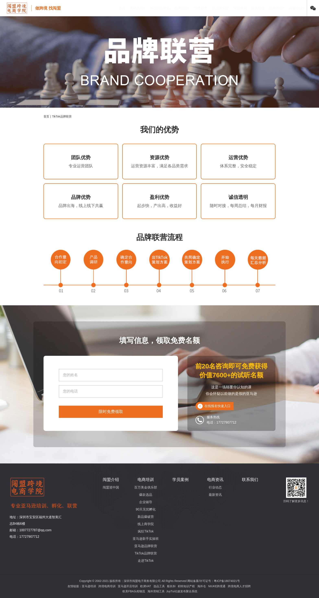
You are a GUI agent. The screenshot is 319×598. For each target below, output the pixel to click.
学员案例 (220, 8)
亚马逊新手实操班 (146, 538)
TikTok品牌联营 (145, 553)
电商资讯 (215, 479)
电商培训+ (117, 8)
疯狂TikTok (146, 531)
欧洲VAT (145, 586)
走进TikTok (146, 560)
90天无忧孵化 (140, 8)
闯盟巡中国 (111, 487)
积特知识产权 (186, 586)
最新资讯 (215, 494)
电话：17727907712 (24, 536)
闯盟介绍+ (277, 8)
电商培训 (146, 479)
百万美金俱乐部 (145, 487)
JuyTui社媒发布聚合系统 (181, 591)
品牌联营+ (162, 8)
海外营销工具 (156, 591)
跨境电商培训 (107, 586)
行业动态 (215, 487)
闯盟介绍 (111, 479)
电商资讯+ (257, 8)
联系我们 (295, 8)
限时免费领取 (111, 411)
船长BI (171, 586)
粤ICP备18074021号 (227, 581)
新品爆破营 (146, 516)
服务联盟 (238, 8)
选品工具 (159, 586)
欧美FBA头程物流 (133, 591)
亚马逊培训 (89, 586)
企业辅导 (181, 8)
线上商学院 (201, 8)
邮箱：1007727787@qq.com (30, 530)
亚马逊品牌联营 (145, 546)
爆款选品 (145, 494)
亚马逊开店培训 (128, 586)
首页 (102, 8)
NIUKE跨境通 (217, 586)
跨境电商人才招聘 (239, 586)
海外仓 (201, 586)
